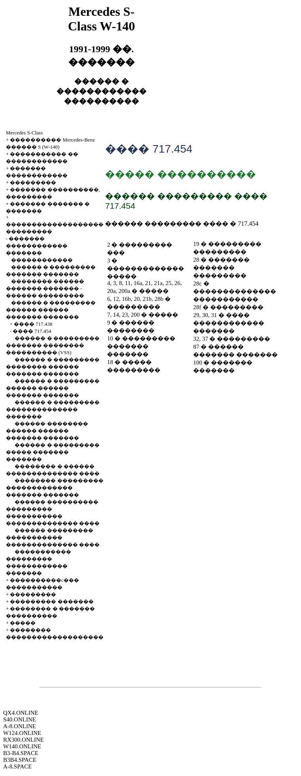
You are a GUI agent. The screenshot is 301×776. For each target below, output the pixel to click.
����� (23, 623)
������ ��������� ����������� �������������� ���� (53, 537)
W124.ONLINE (22, 733)
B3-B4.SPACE (20, 753)
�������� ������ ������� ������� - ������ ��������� (45, 288)
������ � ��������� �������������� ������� (53, 409)
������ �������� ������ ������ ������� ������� (47, 431)
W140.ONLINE (22, 746)
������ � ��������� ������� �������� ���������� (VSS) (53, 345)
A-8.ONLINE (19, 726)
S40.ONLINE (19, 719)
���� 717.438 (33, 324)
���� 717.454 (32, 331)
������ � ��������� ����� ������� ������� (53, 452)
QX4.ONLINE (20, 713)
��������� (33, 182)
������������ (42, 260)
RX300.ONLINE (23, 739)
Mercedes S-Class (24, 133)
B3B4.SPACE (19, 760)
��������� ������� (51, 601)
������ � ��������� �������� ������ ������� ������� (53, 367)
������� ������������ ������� (37, 246)
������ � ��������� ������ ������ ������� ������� (51, 310)
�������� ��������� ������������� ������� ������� (54, 488)
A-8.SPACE (17, 766)
